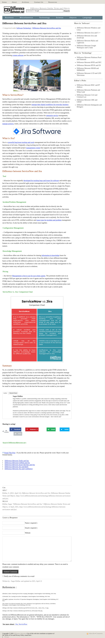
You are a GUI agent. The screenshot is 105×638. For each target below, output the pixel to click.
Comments (99, 633)
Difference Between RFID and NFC (89, 62)
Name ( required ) (31, 523)
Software (20, 28)
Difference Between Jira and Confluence (19, 469)
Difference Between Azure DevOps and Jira (20, 465)
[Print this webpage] (18, 434)
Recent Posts (13, 393)
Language (87, 18)
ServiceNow (23, 624)
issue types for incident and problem (49, 220)
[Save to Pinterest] (32, 429)
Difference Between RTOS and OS (89, 65)
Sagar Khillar (18, 396)
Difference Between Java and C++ (88, 33)
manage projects (8, 124)
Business (9, 18)
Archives (25, 2)
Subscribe (92, 633)
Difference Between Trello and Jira (17, 461)
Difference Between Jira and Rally (16, 467)
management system (33, 148)
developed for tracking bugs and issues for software (41, 181)
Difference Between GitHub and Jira (17, 463)
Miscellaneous (26, 18)
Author (5, 393)
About (14, 2)
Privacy (6, 637)
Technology (44, 18)
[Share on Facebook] (15, 429)
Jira (16, 624)
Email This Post (9, 453)
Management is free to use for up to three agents (28, 276)
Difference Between (20, 633)
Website (27, 533)
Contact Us (38, 2)
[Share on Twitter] (64, 429)
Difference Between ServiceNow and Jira (46, 28)
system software (17, 55)
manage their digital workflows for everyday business (50, 105)
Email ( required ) (31, 528)
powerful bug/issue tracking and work (21, 142)
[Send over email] (51, 429)
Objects (73, 18)
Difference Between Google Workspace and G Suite (86, 47)
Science (59, 18)
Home (4, 2)
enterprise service (52, 115)
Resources (52, 2)
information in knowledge (50, 255)
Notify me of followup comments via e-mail (19, 576)
